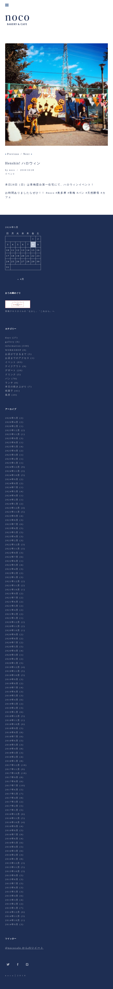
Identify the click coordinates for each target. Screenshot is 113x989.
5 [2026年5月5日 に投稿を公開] (18, 244)
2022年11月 (12, 548)
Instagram (27, 964)
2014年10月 (12, 920)
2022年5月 (12, 565)
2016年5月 (12, 842)
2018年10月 (12, 724)
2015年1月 (12, 908)
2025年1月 (12, 463)
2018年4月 (12, 748)
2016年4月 (12, 846)
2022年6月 (12, 561)
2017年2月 (12, 806)
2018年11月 (12, 720)
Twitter (8, 964)
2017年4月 (12, 798)
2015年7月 (12, 883)
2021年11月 (12, 585)
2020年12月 (12, 622)
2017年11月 (12, 769)
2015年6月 (12, 887)
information (13, 346)
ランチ (9, 382)
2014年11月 (12, 916)
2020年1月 (12, 663)
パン (8, 378)
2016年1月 (12, 859)
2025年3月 (12, 454)
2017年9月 (12, 777)
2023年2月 (12, 540)
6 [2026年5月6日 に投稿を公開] (23, 244)
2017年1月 (12, 810)
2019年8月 (12, 683)
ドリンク (10, 374)
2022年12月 (12, 544)
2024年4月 (12, 495)
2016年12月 (12, 814)
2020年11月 (12, 626)
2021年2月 (12, 614)
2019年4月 (12, 699)
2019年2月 (12, 708)
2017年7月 (12, 785)
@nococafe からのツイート (24, 948)
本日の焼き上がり (16, 386)
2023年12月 (12, 508)
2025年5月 (12, 446)
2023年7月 (12, 524)
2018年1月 (12, 761)
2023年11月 (12, 512)
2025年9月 (12, 438)
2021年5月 (12, 606)
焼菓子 (9, 390)
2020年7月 (12, 642)
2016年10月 (12, 822)
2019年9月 (12, 679)
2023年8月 (12, 520)
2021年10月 (12, 589)
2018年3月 (12, 752)
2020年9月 (12, 634)
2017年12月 (12, 765)
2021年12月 (12, 581)
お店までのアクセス (17, 358)
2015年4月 (12, 895)
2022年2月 (12, 573)
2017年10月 (12, 773)
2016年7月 (12, 834)
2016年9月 (12, 826)
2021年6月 (12, 601)
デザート (10, 370)
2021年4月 (12, 610)
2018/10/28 (27, 170)
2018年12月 (12, 716)
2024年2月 (12, 499)
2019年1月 (12, 712)
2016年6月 (12, 838)
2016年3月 (12, 851)
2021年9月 (12, 593)
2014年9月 (12, 924)
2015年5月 (12, 891)
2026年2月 (12, 426)
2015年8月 (12, 879)
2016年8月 (12, 830)
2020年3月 (12, 655)
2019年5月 (12, 695)
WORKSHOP (13, 350)
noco (12, 170)
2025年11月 (12, 434)
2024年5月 (12, 491)
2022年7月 (12, 557)
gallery (10, 341)
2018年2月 (12, 757)
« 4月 (21, 279)
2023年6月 (12, 528)
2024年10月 (12, 475)
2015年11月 (12, 867)
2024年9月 (12, 479)
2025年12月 (12, 430)
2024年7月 (12, 487)
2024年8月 (12, 483)
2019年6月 (12, 691)
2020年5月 (12, 646)
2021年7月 (12, 597)
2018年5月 (12, 744)
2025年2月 (12, 459)
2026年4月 (12, 422)
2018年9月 (12, 728)
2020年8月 (12, 638)
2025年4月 (12, 450)
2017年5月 (12, 793)
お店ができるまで (16, 354)
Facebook (17, 964)
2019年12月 (12, 667)
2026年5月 (12, 418)
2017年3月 (12, 801)
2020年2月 (12, 659)
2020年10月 (12, 630)
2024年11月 (12, 471)
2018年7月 (12, 736)
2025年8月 (12, 442)
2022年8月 (12, 552)
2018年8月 (12, 732)
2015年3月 (12, 900)
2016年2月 (12, 855)
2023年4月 (12, 536)
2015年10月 (12, 871)
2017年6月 (12, 789)
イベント (10, 174)
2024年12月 (12, 467)
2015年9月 (12, 875)
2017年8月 (12, 781)
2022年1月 (12, 577)
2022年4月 (12, 569)
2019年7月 (12, 687)
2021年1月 (12, 618)
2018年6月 (12, 740)
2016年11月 (12, 818)
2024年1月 (12, 503)
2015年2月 (12, 904)
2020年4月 (12, 650)
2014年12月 (12, 912)
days (8, 337)
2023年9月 (12, 516)
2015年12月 (12, 863)
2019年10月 (12, 675)
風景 (8, 395)
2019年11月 (12, 671)
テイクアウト (13, 366)
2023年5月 (12, 532)
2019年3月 (12, 703)
